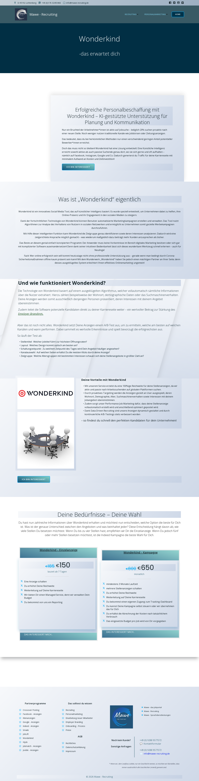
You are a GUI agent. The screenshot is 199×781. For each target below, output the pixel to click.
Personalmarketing (157, 14)
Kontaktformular (153, 743)
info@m (148, 753)
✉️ (142, 753)
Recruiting (133, 14)
